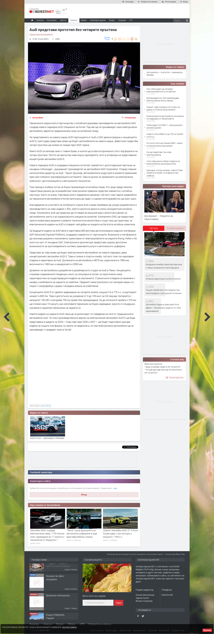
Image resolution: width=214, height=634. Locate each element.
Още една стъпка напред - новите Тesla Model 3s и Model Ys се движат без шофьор (164, 173)
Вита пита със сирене (94, 595)
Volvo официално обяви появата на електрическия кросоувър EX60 (163, 162)
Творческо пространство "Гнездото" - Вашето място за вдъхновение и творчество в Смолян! (58, 573)
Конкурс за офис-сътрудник (55, 587)
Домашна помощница (58, 604)
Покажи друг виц (174, 377)
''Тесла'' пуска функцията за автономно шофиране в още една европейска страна (118, 533)
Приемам (207, 630)
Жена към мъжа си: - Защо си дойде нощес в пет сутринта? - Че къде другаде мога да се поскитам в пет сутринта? (163, 368)
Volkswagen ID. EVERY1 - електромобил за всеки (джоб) (164, 126)
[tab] (153, 229)
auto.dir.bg (45, 405)
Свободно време (98, 20)
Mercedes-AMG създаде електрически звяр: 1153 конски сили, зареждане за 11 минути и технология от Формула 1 (83, 535)
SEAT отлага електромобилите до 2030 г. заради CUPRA (46, 532)
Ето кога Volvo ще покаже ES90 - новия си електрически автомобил (164, 144)
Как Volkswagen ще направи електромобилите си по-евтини (161, 90)
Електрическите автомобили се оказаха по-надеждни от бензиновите (165, 117)
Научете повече (69, 627)
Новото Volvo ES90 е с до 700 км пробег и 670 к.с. (164, 135)
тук (115, 488)
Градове (122, 20)
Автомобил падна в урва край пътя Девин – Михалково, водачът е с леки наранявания (163, 308)
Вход (84, 494)
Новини (73, 20)
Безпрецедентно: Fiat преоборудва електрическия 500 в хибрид (162, 99)
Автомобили (37, 117)
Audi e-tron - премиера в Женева (47, 437)
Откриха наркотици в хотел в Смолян (163, 278)
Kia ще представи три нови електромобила (158, 153)
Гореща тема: (41, 34)
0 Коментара (130, 117)
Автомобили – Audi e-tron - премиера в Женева (164, 73)
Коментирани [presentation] (175, 228)
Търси (118, 603)
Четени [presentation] (153, 228)
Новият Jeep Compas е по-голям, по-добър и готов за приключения (163, 108)
